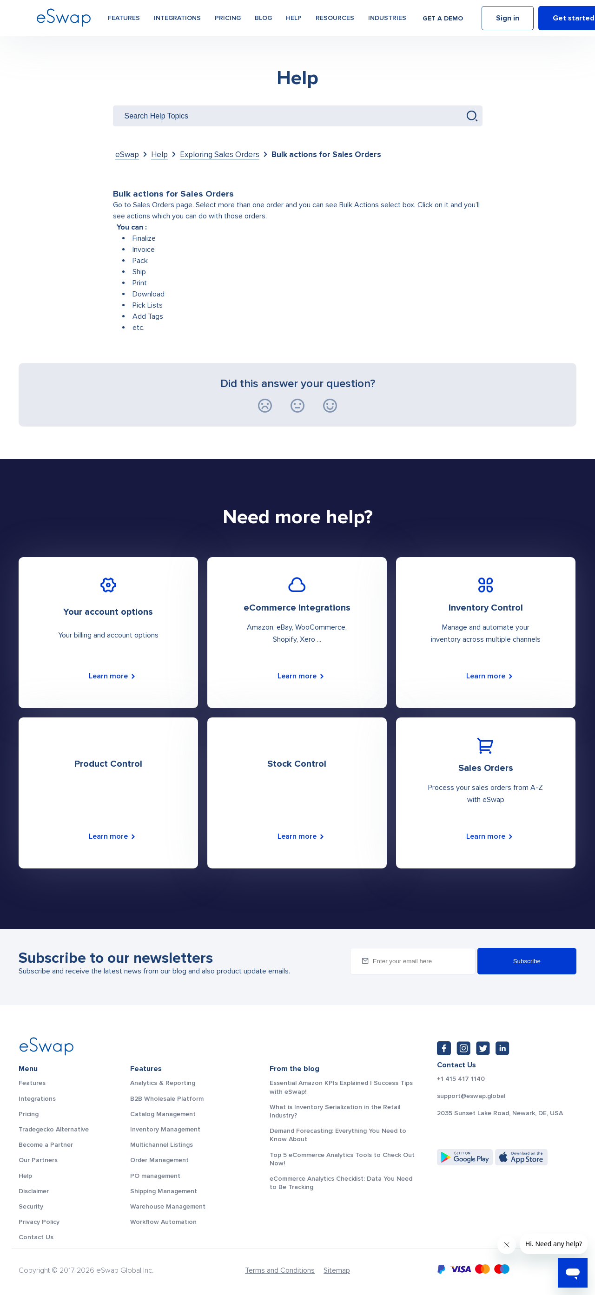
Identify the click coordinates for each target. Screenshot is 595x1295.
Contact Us (36, 1237)
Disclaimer (34, 1191)
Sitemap (337, 1270)
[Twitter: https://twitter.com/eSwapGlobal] (483, 1048)
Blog (263, 19)
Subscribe (527, 961)
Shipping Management (163, 1191)
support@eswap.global (471, 1096)
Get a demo (443, 20)
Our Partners (38, 1160)
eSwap (127, 154)
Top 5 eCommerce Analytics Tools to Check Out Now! (342, 1159)
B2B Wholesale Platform (167, 1099)
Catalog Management (163, 1114)
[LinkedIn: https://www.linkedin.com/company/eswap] (502, 1048)
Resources (335, 19)
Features (124, 19)
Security (31, 1206)
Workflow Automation (163, 1222)
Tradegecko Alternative (54, 1129)
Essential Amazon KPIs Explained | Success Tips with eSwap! (341, 1087)
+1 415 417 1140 (461, 1079)
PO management (155, 1176)
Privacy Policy (39, 1222)
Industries (387, 19)
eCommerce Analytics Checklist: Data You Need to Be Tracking (341, 1183)
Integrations (177, 19)
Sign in (507, 20)
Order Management (159, 1160)
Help (294, 19)
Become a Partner (46, 1145)
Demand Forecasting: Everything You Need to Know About (338, 1135)
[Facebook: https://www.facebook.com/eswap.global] (444, 1048)
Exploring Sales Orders (219, 154)
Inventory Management (165, 1129)
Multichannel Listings (161, 1145)
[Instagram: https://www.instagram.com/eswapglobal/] (463, 1048)
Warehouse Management (167, 1206)
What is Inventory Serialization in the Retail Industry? (335, 1111)
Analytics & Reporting (162, 1083)
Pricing (228, 19)
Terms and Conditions (280, 1270)
